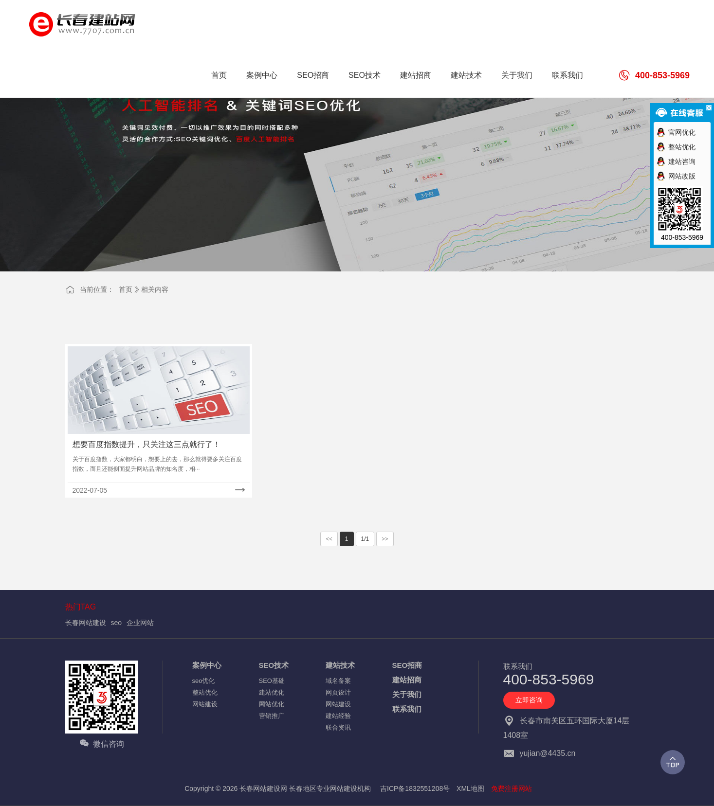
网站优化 (271, 704)
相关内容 (154, 289)
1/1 (365, 539)
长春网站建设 (85, 623)
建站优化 (271, 692)
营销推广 (271, 715)
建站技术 (340, 665)
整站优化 (205, 692)
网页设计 (338, 692)
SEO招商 (407, 665)
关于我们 (406, 694)
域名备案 (338, 680)
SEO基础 (272, 680)
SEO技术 (274, 665)
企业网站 (140, 623)
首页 (125, 289)
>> (385, 539)
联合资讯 (338, 727)
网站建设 (205, 704)
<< (329, 539)
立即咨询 (529, 700)
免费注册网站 (511, 788)
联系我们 (406, 709)
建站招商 (406, 680)
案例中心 (206, 665)
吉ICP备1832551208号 (415, 788)
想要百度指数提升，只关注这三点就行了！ (146, 444)
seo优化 (203, 680)
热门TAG (80, 607)
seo (116, 623)
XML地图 (470, 788)
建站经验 (338, 715)
